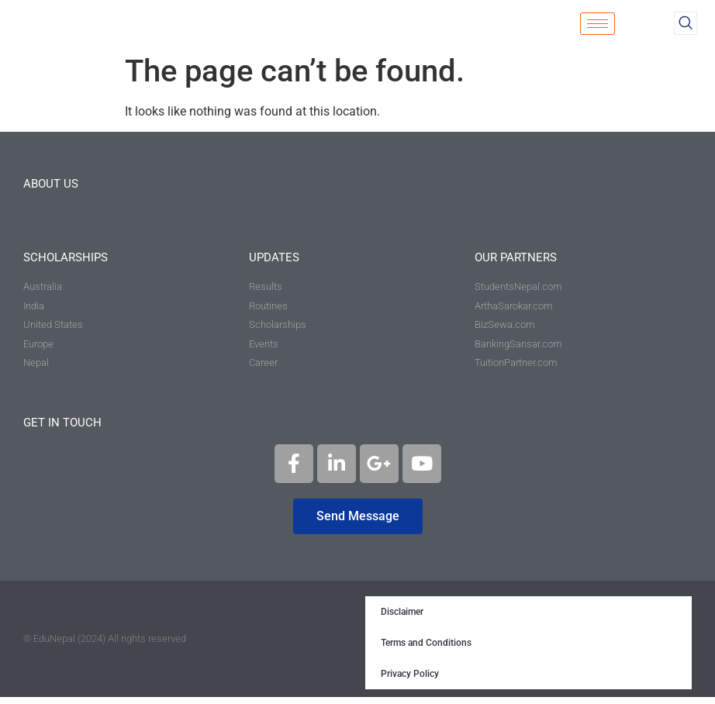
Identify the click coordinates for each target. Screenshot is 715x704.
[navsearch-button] (685, 26)
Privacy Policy (410, 680)
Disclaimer (402, 618)
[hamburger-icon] (597, 27)
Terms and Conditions (426, 649)
